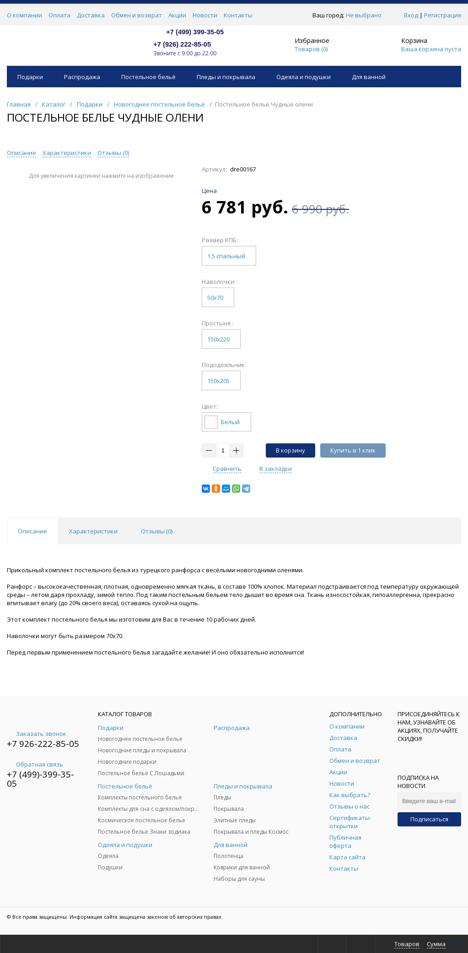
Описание (21, 153)
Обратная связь (35, 764)
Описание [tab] (32, 531)
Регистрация (442, 15)
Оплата (59, 15)
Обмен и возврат (136, 15)
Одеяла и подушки (303, 77)
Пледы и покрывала (226, 77)
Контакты (238, 15)
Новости (205, 15)
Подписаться (429, 819)
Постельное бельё (148, 77)
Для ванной (369, 77)
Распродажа (82, 77)
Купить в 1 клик (353, 450)
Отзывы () (113, 153)
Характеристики (67, 153)
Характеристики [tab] (93, 531)
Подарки (30, 77)
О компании (24, 15)
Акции (177, 15)
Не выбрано (366, 15)
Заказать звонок (36, 733)
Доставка (91, 15)
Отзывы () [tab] (156, 531)
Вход (411, 15)
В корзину (290, 450)
